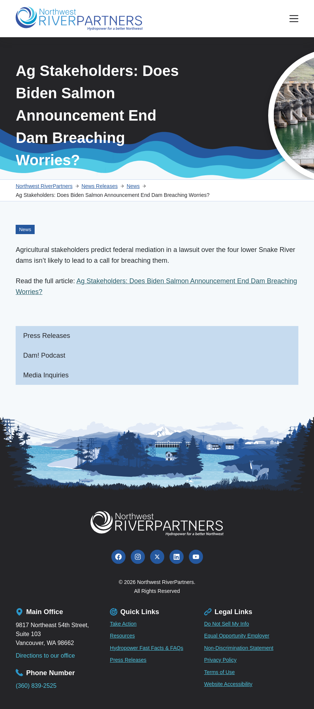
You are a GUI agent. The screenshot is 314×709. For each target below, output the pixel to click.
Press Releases (46, 335)
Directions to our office (45, 655)
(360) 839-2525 (36, 686)
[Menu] (293, 18)
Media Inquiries (46, 375)
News (25, 229)
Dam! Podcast (44, 355)
